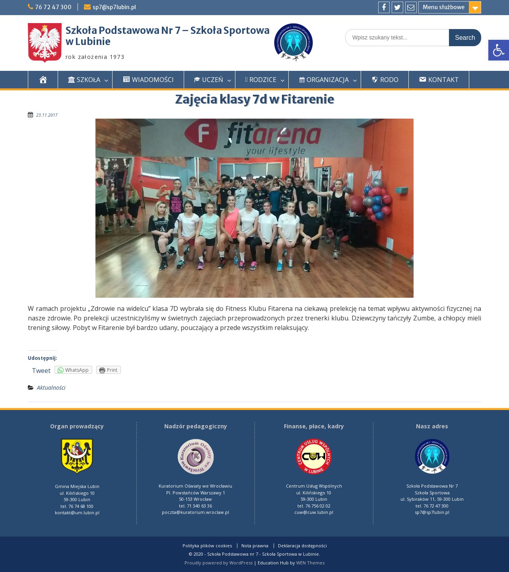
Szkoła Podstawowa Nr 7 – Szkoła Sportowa (168, 30)
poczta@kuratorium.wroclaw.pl (195, 512)
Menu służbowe (443, 7)
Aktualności (51, 387)
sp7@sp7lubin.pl (114, 7)
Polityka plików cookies (207, 545)
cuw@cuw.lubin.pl (313, 512)
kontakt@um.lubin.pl (77, 512)
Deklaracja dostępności (302, 545)
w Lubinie (88, 41)
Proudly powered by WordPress (219, 563)
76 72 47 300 (53, 7)
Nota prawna (254, 545)
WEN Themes (310, 563)
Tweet (41, 370)
